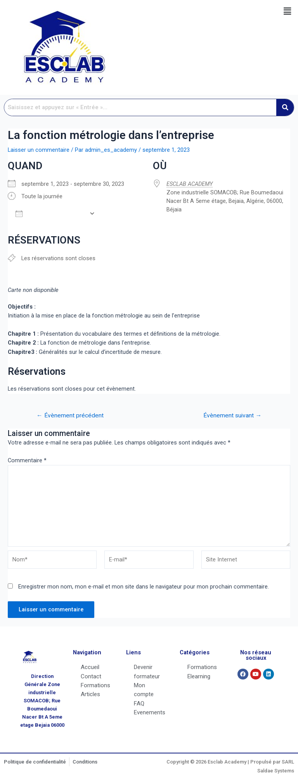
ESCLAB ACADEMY (189, 183)
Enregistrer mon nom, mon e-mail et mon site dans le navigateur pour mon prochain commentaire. (143, 586)
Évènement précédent (70, 416)
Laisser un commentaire (38, 149)
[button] (287, 11)
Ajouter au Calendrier (50, 213)
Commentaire (27, 460)
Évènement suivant (232, 416)
